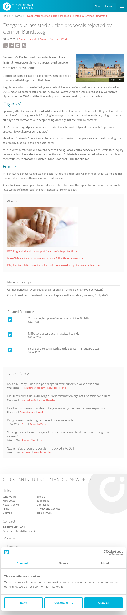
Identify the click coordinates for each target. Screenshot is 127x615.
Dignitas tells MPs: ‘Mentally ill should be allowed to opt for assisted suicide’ (53, 265)
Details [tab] (63, 563)
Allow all (103, 602)
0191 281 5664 (16, 527)
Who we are (9, 496)
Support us (43, 500)
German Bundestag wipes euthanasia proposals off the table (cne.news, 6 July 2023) (55, 289)
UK (40, 440)
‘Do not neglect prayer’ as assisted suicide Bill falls (58, 318)
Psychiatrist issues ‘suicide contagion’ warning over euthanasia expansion (56, 408)
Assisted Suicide (49, 38)
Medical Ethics (29, 440)
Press (6, 508)
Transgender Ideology (34, 387)
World (65, 38)
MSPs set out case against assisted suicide (53, 333)
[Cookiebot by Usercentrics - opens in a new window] (106, 552)
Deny (23, 602)
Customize (63, 602)
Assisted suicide (28, 38)
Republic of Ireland (56, 387)
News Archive (11, 504)
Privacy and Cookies (48, 508)
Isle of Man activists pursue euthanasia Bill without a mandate (45, 258)
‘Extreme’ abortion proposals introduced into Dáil (40, 448)
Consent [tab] (22, 563)
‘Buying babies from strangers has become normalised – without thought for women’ (58, 434)
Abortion (26, 452)
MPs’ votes (9, 500)
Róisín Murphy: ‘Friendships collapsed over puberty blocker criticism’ (53, 384)
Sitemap (7, 512)
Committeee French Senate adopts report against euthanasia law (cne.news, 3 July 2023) (57, 295)
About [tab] (105, 563)
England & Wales (47, 399)
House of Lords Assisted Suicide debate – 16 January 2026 (63, 348)
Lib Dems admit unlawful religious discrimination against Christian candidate (58, 396)
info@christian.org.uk (22, 531)
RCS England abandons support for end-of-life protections (42, 251)
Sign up (41, 496)
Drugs (24, 424)
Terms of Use (44, 512)
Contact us (43, 504)
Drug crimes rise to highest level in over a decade (40, 420)
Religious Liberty (28, 399)
